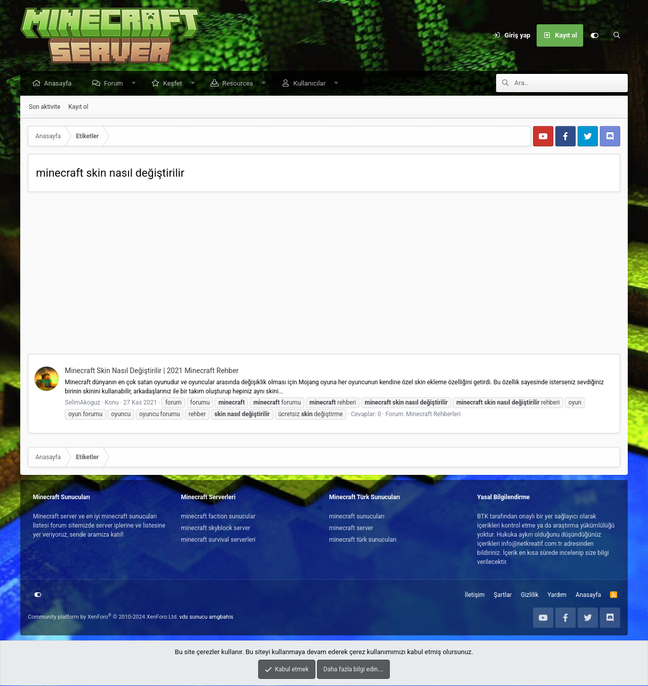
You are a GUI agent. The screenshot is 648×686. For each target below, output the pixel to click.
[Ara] (616, 35)
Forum (115, 84)
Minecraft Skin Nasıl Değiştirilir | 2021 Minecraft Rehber (151, 371)
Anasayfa (60, 84)
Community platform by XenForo (103, 617)
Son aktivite (44, 107)
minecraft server (351, 528)
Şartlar (502, 595)
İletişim (474, 595)
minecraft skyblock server (216, 528)
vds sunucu (193, 617)
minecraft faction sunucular (218, 516)
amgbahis (221, 617)
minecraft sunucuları (357, 516)
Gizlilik (530, 595)
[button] (136, 83)
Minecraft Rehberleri (433, 414)
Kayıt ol (78, 107)
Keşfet (175, 84)
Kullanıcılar (312, 84)
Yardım (557, 595)
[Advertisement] (324, 276)
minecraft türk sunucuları (362, 540)
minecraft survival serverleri (218, 540)
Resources (240, 84)
